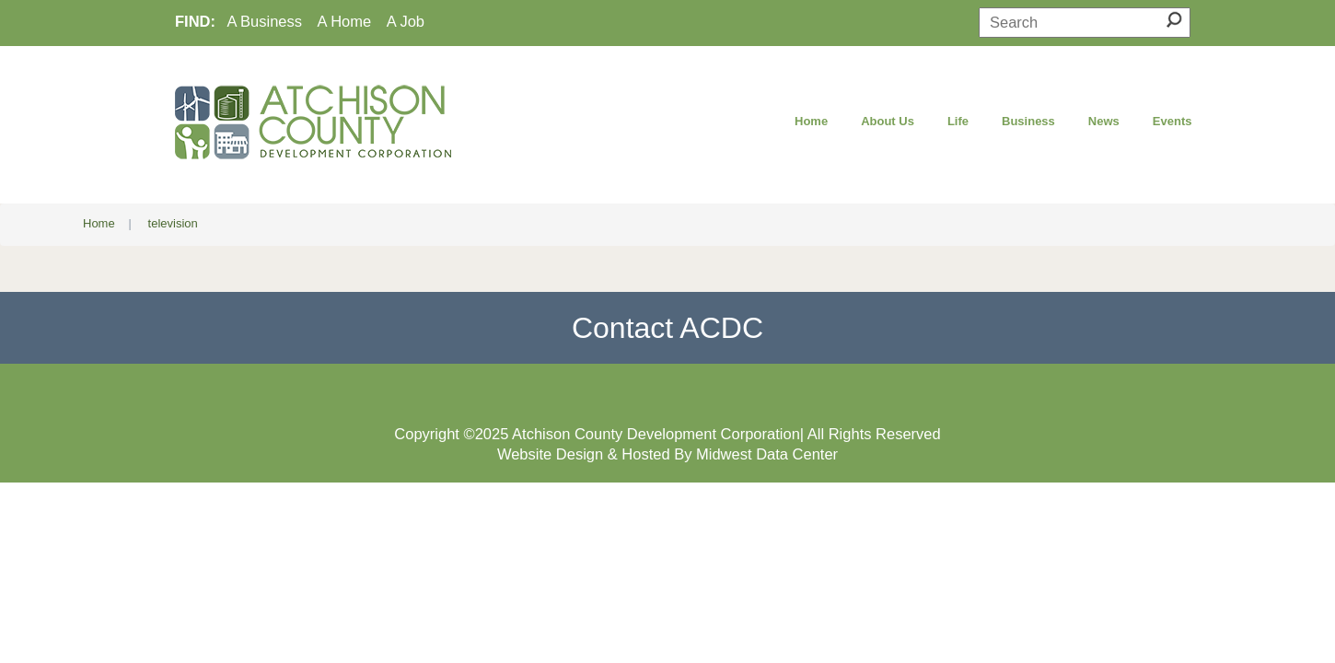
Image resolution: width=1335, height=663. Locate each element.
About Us (887, 121)
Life (958, 121)
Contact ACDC (667, 327)
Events (1172, 121)
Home (811, 121)
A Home (345, 21)
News (1104, 121)
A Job (405, 21)
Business (1028, 121)
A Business (264, 21)
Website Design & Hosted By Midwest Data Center (667, 454)
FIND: (195, 21)
